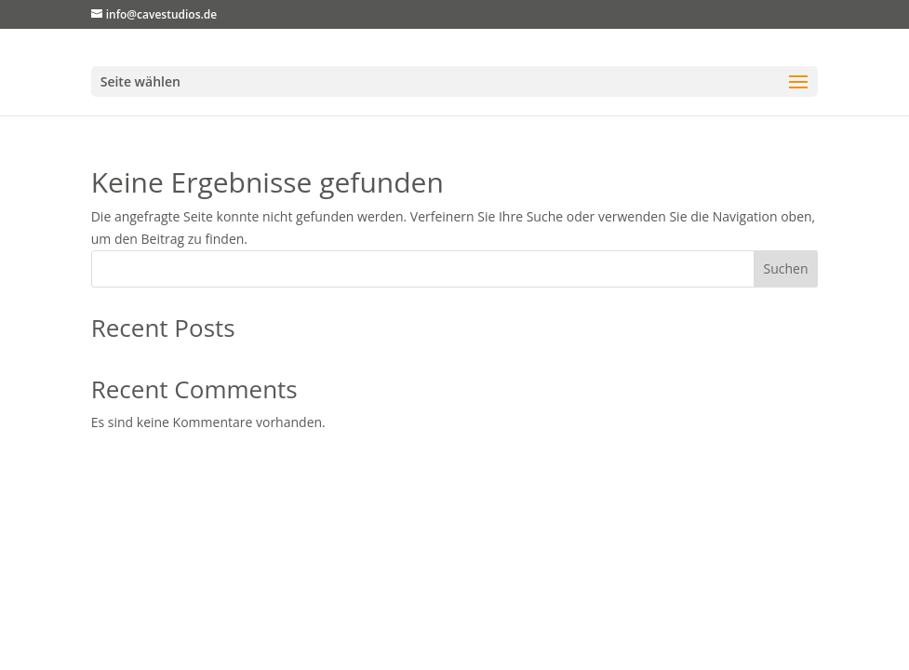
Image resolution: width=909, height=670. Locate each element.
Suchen (785, 268)
